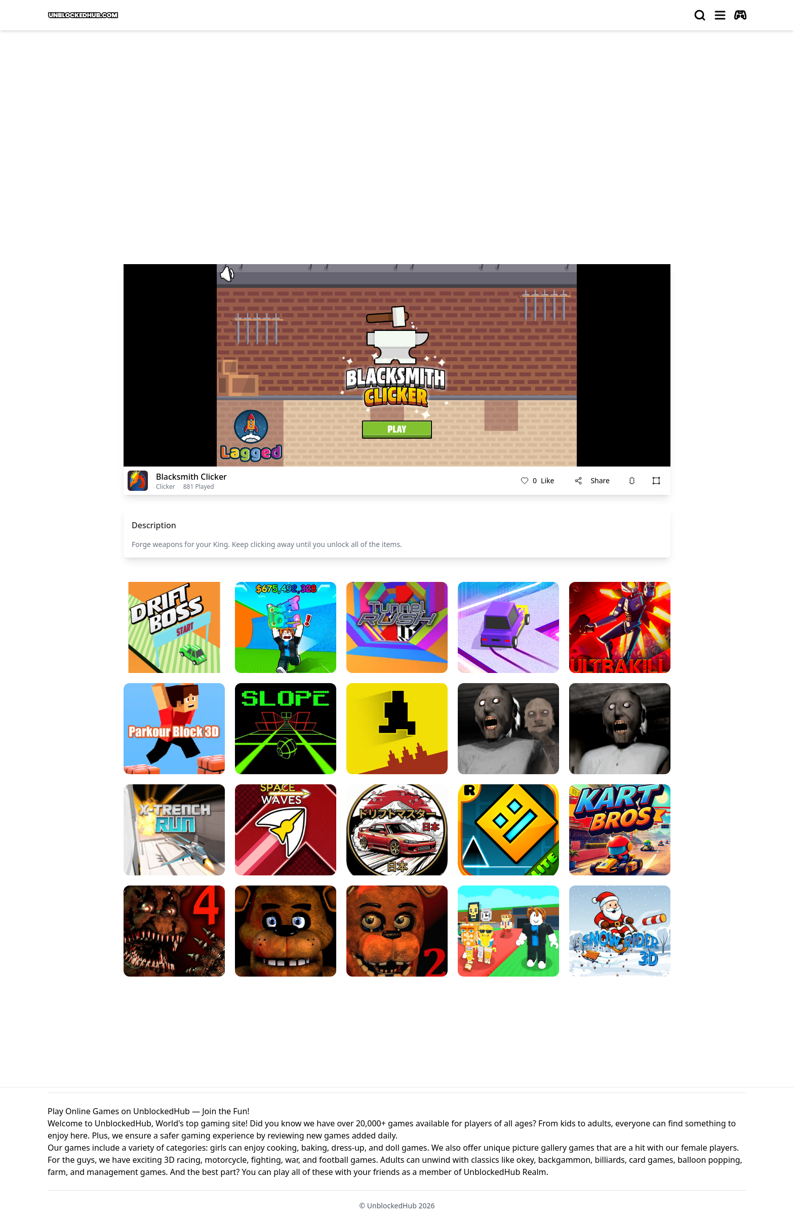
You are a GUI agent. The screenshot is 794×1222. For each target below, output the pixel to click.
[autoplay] (740, 15)
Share (592, 480)
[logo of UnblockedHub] (83, 15)
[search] (700, 15)
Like (537, 481)
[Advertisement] (397, 114)
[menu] (720, 15)
